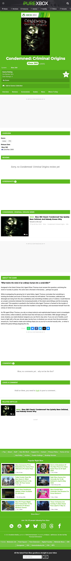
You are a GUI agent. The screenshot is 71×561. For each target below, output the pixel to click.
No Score (6, 80)
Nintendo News (59, 542)
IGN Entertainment (31, 535)
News (43, 92)
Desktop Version (50, 455)
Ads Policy (18, 455)
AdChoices (53, 535)
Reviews (15, 92)
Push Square (22, 542)
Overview (5, 92)
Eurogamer (20, 545)
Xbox (44, 224)
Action (4, 141)
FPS (10, 141)
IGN (68, 542)
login (38, 390)
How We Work (24, 452)
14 (25, 234)
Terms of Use (64, 452)
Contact (43, 452)
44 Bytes (46, 535)
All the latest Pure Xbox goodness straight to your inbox (35, 553)
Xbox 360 (14, 68)
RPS (53, 545)
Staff (15, 452)
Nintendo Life (11, 542)
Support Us (35, 452)
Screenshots (25, 92)
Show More (35, 514)
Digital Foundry (47, 542)
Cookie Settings (37, 455)
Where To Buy (53, 92)
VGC (28, 545)
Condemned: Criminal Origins (35, 60)
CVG (48, 545)
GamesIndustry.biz (38, 545)
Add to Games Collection (12, 86)
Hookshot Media (14, 535)
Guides (35, 92)
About (10, 452)
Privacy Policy (53, 452)
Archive (27, 455)
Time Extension (34, 542)
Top (4, 452)
